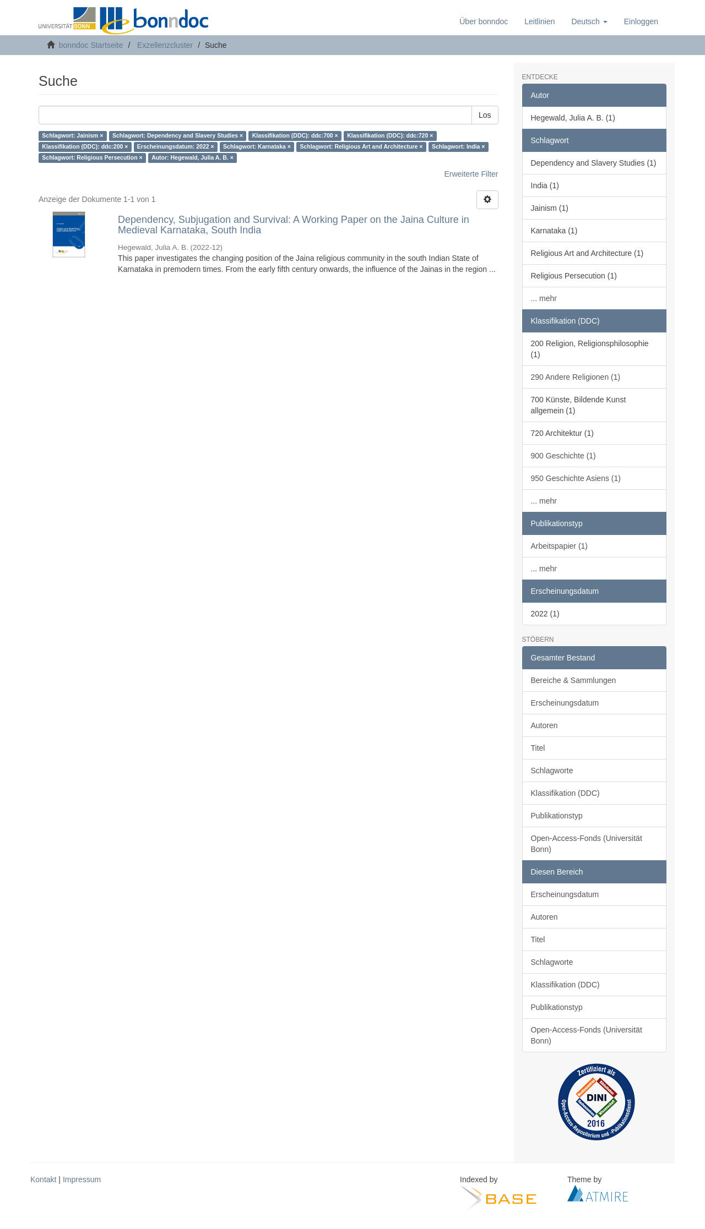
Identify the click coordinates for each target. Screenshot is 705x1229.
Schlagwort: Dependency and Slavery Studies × (177, 136)
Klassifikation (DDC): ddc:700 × (295, 136)
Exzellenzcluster (165, 45)
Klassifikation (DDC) (565, 793)
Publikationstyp (557, 815)
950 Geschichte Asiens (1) (576, 478)
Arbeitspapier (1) (559, 546)
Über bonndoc (483, 21)
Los (485, 115)
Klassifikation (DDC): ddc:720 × (390, 136)
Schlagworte (552, 770)
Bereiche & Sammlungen (573, 680)
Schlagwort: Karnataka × (257, 147)
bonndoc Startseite (91, 45)
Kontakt (43, 1179)
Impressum (82, 1179)
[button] (589, 21)
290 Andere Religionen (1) (576, 377)
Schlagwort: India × (458, 147)
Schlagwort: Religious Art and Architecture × (361, 147)
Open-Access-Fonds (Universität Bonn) (586, 844)
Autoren (544, 725)
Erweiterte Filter (471, 174)
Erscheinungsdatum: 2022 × (175, 147)
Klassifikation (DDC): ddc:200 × (85, 147)
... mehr (544, 298)
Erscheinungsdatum (565, 702)
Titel (538, 748)
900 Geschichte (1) (563, 455)
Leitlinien (539, 21)
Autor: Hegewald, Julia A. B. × (192, 158)
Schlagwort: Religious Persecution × (92, 158)
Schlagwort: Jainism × (72, 136)
